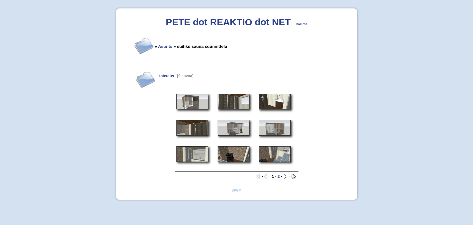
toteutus (166, 76)
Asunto (165, 46)
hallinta (301, 24)
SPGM (236, 190)
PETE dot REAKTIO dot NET (228, 22)
